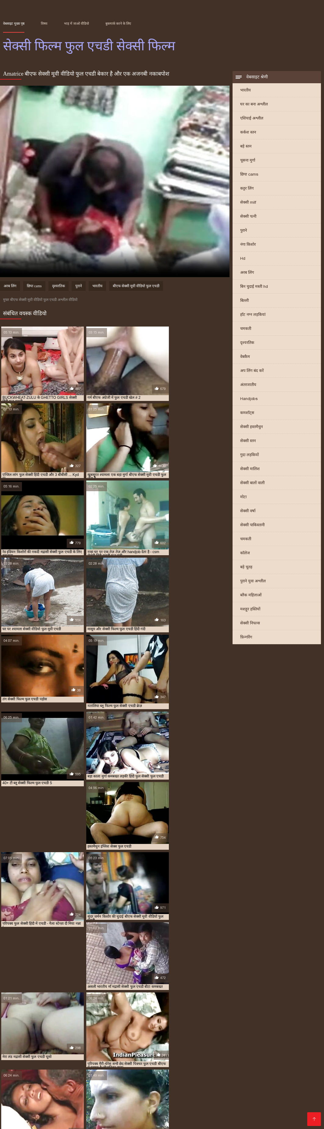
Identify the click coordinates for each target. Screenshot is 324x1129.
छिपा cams (249, 175)
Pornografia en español (60, 1121)
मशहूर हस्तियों (250, 609)
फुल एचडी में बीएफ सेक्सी (150, 1091)
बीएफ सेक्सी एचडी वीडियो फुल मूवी (80, 1101)
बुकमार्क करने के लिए (118, 23)
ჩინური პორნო (211, 1118)
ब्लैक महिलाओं (251, 595)
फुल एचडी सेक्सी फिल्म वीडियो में (137, 1094)
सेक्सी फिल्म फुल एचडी (241, 1107)
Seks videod (41, 1118)
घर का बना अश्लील (254, 104)
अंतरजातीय (248, 385)
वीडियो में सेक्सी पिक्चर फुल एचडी (163, 1104)
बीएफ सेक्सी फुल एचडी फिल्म (125, 1101)
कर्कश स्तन (248, 132)
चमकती (245, 329)
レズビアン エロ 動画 (292, 1118)
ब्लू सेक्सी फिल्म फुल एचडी (52, 1104)
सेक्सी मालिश (250, 469)
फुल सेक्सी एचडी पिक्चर (30, 1097)
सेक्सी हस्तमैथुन (251, 427)
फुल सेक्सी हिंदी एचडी (202, 1097)
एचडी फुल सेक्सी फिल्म (50, 1091)
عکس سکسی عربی (101, 1121)
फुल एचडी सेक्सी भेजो (209, 1094)
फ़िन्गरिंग (246, 637)
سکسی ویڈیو (103, 1118)
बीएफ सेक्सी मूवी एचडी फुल (165, 1101)
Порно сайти (15, 1118)
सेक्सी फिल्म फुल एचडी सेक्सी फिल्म (250, 1118)
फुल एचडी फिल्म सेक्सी (116, 1091)
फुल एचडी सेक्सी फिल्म (51, 1094)
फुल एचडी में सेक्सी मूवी (294, 1091)
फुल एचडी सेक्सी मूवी (240, 1094)
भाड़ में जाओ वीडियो (76, 23)
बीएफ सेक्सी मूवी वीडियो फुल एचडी (136, 287)
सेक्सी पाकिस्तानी (252, 525)
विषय (44, 23)
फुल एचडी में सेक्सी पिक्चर (187, 1091)
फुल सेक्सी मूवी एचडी (138, 1097)
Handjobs (249, 399)
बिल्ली (244, 301)
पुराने (243, 231)
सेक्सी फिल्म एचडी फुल (125, 1107)
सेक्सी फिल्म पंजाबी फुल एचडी (203, 1107)
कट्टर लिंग (247, 189)
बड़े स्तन (245, 147)
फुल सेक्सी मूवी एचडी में (169, 1097)
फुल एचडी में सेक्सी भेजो (260, 1091)
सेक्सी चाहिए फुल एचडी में (244, 1104)
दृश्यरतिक (247, 343)
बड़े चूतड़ (246, 567)
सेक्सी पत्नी (248, 217)
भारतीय (245, 90)
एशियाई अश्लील (251, 118)
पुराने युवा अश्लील (253, 581)
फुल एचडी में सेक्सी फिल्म (224, 1091)
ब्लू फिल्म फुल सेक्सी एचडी (289, 1101)
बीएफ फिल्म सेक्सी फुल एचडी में (34, 1101)
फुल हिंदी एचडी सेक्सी (234, 1097)
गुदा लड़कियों (249, 455)
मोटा (243, 497)
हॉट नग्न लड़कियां (252, 315)
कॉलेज (245, 553)
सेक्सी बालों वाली (252, 483)
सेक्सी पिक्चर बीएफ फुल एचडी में (86, 1107)
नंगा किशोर (248, 245)
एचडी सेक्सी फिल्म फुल (83, 1091)
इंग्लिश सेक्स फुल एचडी (17, 1091)
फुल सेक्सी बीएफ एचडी (106, 1097)
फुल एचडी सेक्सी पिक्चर (18, 1094)
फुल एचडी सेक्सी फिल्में (176, 1094)
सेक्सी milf (248, 203)
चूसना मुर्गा (247, 161)
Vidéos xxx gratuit (73, 1118)
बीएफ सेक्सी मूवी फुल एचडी (203, 1101)
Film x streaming (18, 1121)
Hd (242, 259)
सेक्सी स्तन (248, 441)
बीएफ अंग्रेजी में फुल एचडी (268, 1097)
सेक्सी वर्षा (247, 511)
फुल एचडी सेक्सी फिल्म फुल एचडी (91, 1094)
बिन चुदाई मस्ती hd (254, 287)
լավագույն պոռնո (178, 1118)
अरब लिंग (247, 273)
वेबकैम (245, 357)
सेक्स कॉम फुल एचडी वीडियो (206, 1104)
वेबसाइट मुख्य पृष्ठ (13, 23)
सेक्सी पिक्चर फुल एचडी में (44, 1107)
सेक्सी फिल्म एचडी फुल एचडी (162, 1107)
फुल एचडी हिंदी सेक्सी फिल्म (275, 1094)
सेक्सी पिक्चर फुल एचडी (279, 1104)
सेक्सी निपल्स (250, 623)
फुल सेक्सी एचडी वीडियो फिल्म (68, 1097)
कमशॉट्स (247, 413)
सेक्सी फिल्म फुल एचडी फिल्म (278, 1107)
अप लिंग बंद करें (252, 371)
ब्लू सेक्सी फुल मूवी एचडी (88, 1104)
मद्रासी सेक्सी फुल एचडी (122, 1104)
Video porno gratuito (136, 1118)
